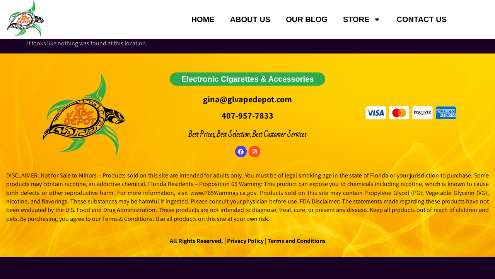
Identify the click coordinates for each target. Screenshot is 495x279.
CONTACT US (421, 19)
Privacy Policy (245, 241)
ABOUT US (250, 19)
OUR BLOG (307, 19)
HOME (203, 19)
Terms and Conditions (297, 241)
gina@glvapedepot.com (247, 99)
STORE (362, 19)
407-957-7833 (247, 115)
